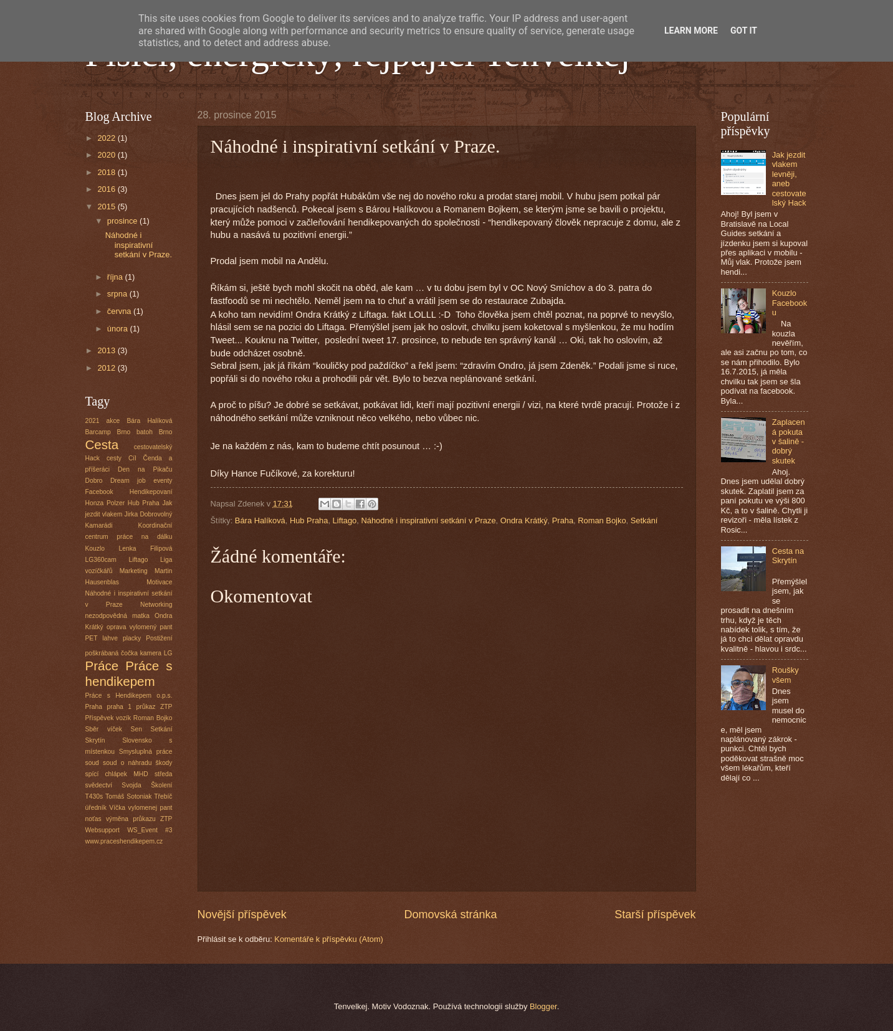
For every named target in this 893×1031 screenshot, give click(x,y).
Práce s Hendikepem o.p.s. (129, 695)
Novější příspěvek (242, 914)
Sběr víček (103, 729)
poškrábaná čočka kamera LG (129, 653)
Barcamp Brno (108, 432)
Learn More (691, 31)
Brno (166, 432)
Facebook (99, 491)
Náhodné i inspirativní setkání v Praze (428, 520)
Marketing (134, 571)
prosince (123, 221)
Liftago (345, 520)
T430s (94, 796)
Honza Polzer (105, 503)
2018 (107, 172)
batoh (144, 432)
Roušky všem (785, 674)
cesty (114, 458)
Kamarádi (99, 525)
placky (132, 638)
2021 (92, 420)
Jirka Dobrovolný (149, 514)
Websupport (102, 830)
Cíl (132, 458)
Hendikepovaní (151, 491)
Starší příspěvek (654, 914)
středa (164, 774)
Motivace (159, 582)
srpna (118, 293)
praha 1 (119, 706)
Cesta (102, 444)
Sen (136, 729)
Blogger (543, 1006)
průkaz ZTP (154, 706)
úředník (96, 807)
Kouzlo (95, 548)
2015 (107, 206)
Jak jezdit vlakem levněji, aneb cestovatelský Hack (789, 178)
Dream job (128, 480)
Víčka (117, 807)
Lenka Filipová (145, 548)
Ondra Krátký (524, 520)
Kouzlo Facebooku (790, 302)
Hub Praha (309, 520)
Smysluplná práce (146, 751)
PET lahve (101, 638)
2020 (107, 154)
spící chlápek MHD (116, 774)
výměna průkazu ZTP (139, 818)
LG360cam (101, 559)
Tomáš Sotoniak (128, 796)
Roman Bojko (602, 520)
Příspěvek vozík (108, 718)
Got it (743, 31)
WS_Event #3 (149, 830)
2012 (107, 368)
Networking (156, 604)
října (116, 277)
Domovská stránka (450, 914)
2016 (107, 189)
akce (113, 420)
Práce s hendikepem (129, 673)
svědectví (99, 785)
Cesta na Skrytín (788, 555)
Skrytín (95, 740)
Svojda (131, 785)
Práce (102, 665)
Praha (562, 520)
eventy (162, 480)
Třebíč (163, 796)
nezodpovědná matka (117, 615)
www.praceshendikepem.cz (124, 841)
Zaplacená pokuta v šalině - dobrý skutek (788, 441)
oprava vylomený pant (140, 627)
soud (92, 762)
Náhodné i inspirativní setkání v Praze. (138, 244)
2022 (107, 138)
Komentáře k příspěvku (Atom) (328, 939)
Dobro (94, 480)
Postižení (159, 638)
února (118, 328)
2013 (107, 350)
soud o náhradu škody (137, 762)
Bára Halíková (260, 520)
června (120, 311)
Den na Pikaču (145, 469)
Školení (161, 785)
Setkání (644, 520)
